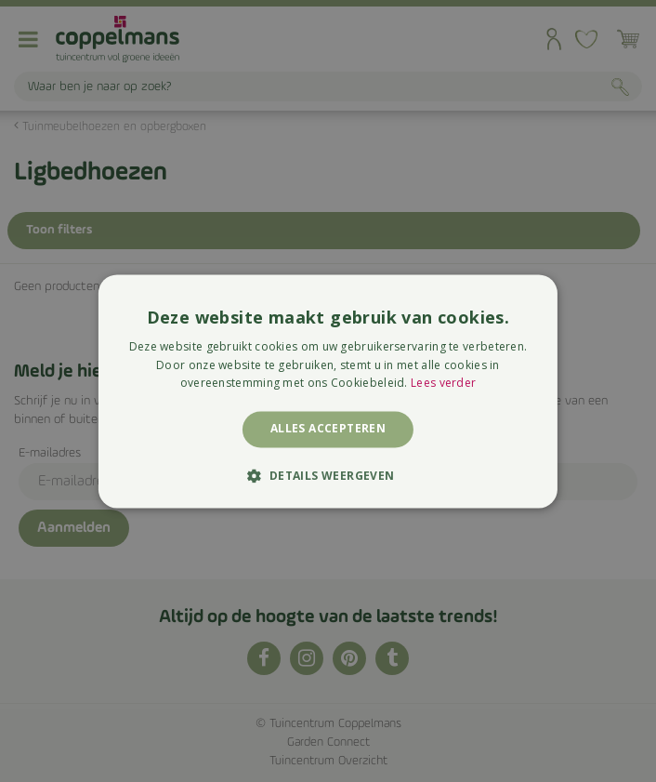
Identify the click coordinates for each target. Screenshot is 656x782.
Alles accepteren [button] (328, 429)
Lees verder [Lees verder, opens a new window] (443, 383)
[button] (327, 475)
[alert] (328, 391)
